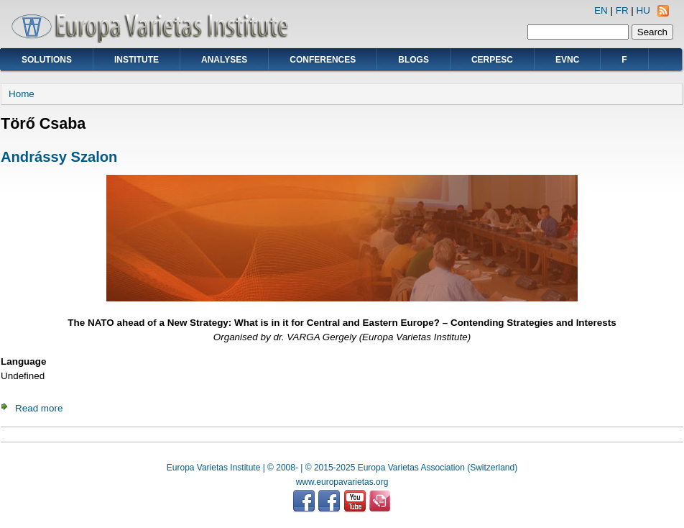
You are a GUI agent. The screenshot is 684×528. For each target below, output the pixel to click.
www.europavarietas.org (342, 482)
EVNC (567, 60)
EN (601, 10)
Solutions (47, 60)
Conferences (323, 60)
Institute (136, 60)
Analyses (224, 60)
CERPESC (492, 60)
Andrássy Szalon (59, 157)
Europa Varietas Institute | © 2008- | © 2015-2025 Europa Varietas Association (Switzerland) (342, 468)
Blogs (413, 60)
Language (23, 361)
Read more (39, 408)
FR (622, 10)
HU (643, 10)
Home (21, 93)
